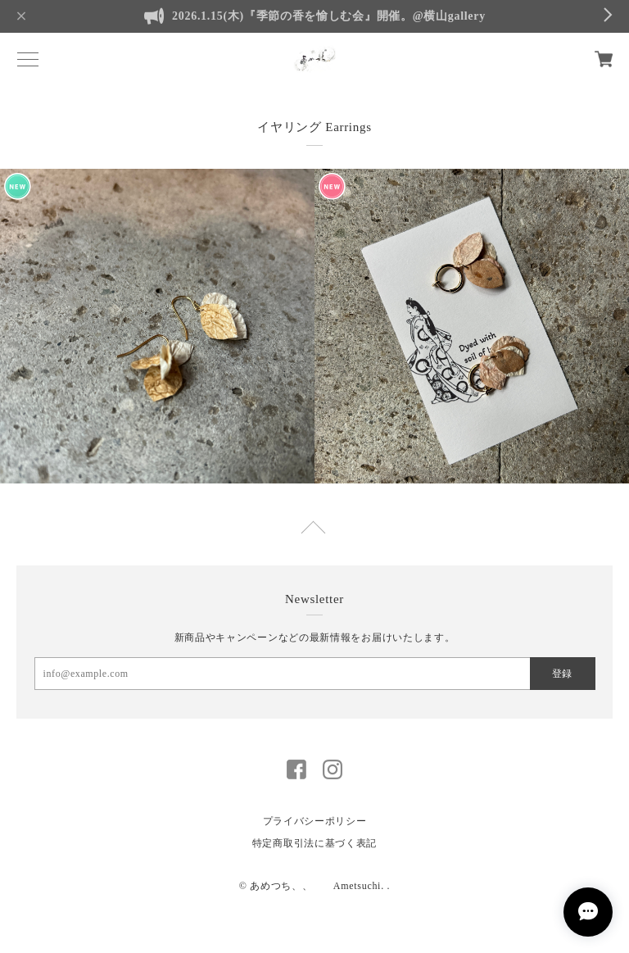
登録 (562, 673)
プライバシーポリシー (315, 821)
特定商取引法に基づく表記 (314, 843)
